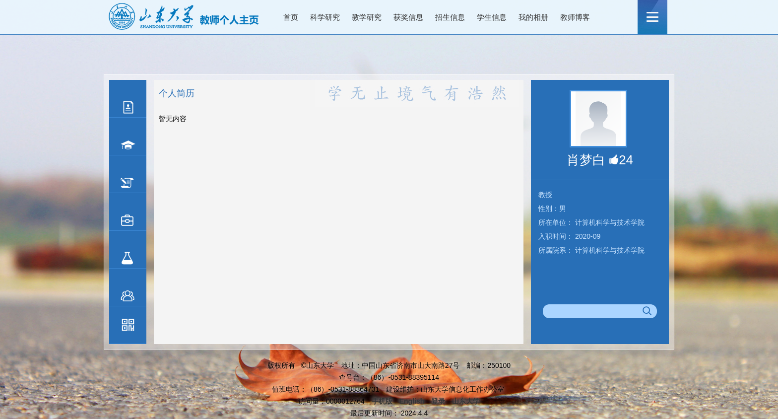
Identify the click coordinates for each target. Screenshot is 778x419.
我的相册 (533, 17)
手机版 (382, 401)
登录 (438, 401)
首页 (290, 17)
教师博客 (575, 17)
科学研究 (325, 17)
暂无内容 (173, 119)
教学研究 (367, 17)
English (412, 401)
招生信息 (450, 17)
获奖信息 (408, 17)
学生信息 (492, 17)
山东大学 (466, 401)
